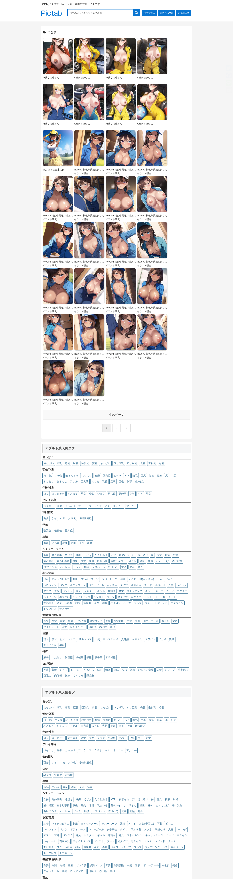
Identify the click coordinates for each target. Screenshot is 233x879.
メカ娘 (162, 550)
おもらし (89, 580)
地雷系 (112, 501)
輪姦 (107, 580)
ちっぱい (105, 374)
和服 (77, 513)
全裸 (46, 465)
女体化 (72, 428)
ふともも (49, 392)
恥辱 (89, 453)
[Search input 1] (101, 12)
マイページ (183, 854)
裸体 (150, 471)
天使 (97, 550)
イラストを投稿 (165, 854)
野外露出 (57, 465)
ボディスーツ (77, 495)
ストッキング (134, 501)
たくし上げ (162, 471)
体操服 (87, 513)
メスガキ (73, 404)
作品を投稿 (149, 13)
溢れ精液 (49, 471)
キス (107, 416)
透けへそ (113, 477)
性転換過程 (85, 428)
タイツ (124, 495)
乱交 (83, 471)
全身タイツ (177, 513)
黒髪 (62, 531)
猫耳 (46, 550)
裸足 (78, 501)
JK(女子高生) (146, 490)
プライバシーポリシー (159, 859)
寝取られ (124, 465)
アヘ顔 (55, 453)
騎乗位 (47, 441)
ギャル (101, 501)
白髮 (129, 531)
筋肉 (159, 386)
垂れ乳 (152, 374)
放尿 (124, 580)
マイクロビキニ (61, 490)
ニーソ (170, 501)
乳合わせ (102, 471)
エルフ (72, 550)
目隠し (47, 586)
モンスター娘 (110, 550)
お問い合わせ (181, 859)
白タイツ (182, 501)
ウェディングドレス (156, 513)
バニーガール (96, 495)
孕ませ (133, 471)
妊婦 (97, 386)
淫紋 (122, 490)
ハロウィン (50, 495)
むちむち (86, 386)
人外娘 (125, 550)
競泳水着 (136, 495)
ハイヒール (50, 507)
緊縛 (54, 580)
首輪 (56, 501)
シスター (89, 501)
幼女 (83, 404)
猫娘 (61, 555)
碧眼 (112, 537)
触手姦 (98, 568)
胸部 (129, 392)
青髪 (107, 531)
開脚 (91, 471)
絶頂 (73, 453)
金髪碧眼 (119, 531)
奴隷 (67, 586)
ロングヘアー (77, 537)
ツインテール (51, 537)
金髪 (46, 531)
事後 (75, 471)
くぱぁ (88, 465)
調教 (132, 580)
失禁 (159, 580)
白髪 (54, 531)
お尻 (173, 386)
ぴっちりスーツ (90, 490)
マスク (47, 501)
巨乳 (75, 374)
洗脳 (99, 580)
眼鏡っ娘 (160, 495)
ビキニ (169, 490)
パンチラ (67, 501)
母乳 (161, 374)
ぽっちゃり (72, 386)
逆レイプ (170, 580)
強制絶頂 (183, 580)
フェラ (82, 416)
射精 (175, 465)
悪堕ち (69, 465)
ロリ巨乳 (132, 374)
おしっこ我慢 (145, 580)
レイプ (64, 580)
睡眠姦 (90, 586)
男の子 (122, 404)
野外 (140, 477)
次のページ (116, 325)
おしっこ (76, 580)
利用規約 (138, 859)
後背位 (58, 441)
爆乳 (59, 374)
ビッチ (77, 477)
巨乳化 (85, 374)
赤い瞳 (103, 537)
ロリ (46, 404)
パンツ (63, 495)
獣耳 (62, 550)
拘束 (46, 580)
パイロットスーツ (120, 513)
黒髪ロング (96, 531)
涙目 (81, 453)
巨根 (121, 392)
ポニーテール (151, 531)
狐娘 (171, 550)
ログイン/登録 (166, 13)
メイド (132, 490)
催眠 (116, 580)
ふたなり (57, 568)
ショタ (101, 404)
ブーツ (110, 507)
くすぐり (78, 586)
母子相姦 (110, 568)
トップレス (50, 519)
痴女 (159, 465)
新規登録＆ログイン (142, 854)
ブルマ (138, 513)
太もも (95, 392)
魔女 (121, 501)
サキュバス (85, 550)
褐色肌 (165, 531)
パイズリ (49, 416)
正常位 (69, 441)
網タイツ (123, 507)
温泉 (142, 471)
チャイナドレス (81, 507)
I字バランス (50, 477)
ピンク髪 (81, 531)
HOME (124, 854)
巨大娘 (84, 392)
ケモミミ (137, 550)
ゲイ (54, 428)
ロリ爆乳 (119, 374)
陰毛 (135, 386)
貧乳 (94, 374)
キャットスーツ (154, 501)
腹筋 (151, 386)
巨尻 (143, 386)
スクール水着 (64, 513)
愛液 (124, 477)
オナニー (118, 416)
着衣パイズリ (118, 471)
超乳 (67, 374)
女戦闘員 (49, 513)
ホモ (62, 428)
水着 (46, 490)
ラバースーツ (109, 490)
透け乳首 (177, 471)
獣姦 (89, 568)
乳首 (104, 392)
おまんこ (62, 392)
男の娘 (112, 404)
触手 (46, 568)
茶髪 (64, 537)
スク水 (148, 495)
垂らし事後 (63, 471)
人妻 (170, 495)
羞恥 (46, 453)
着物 (104, 513)
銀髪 (70, 531)
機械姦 (79, 568)
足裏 (113, 392)
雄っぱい (140, 392)
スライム (150, 550)
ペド (140, 404)
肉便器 (58, 586)
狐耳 (54, 550)
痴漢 (86, 477)
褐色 (174, 531)
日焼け (92, 537)
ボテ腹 (58, 386)
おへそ (117, 386)
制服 (75, 490)
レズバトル (98, 477)
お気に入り (183, 13)
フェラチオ (95, 416)
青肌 (137, 531)
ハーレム (65, 477)
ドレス (148, 507)
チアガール (65, 519)
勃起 (132, 477)
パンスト (99, 507)
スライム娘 (50, 555)
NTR (113, 465)
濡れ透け (143, 465)
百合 (46, 428)
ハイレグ (181, 495)
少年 (132, 404)
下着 (159, 490)
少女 (91, 404)
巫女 (96, 513)
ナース (172, 507)
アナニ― (131, 416)
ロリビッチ (58, 404)
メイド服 (160, 507)
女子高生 (112, 495)
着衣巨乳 (64, 507)
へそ (126, 386)
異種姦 (69, 568)
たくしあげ (101, 465)
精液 (167, 465)
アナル (74, 392)
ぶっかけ (70, 416)
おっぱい (49, 374)
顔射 (59, 416)
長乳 (142, 374)
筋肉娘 (106, 386)
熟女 (148, 404)
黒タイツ (136, 507)
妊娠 (78, 465)
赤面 (65, 453)
